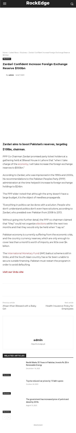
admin (11, 75)
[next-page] (8, 417)
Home (5, 53)
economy (23, 164)
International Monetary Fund (23, 253)
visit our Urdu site (13, 272)
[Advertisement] (38, 28)
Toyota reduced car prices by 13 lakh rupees (44, 381)
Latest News (13, 53)
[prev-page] (4, 417)
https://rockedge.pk (38, 344)
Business (23, 53)
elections (41, 223)
